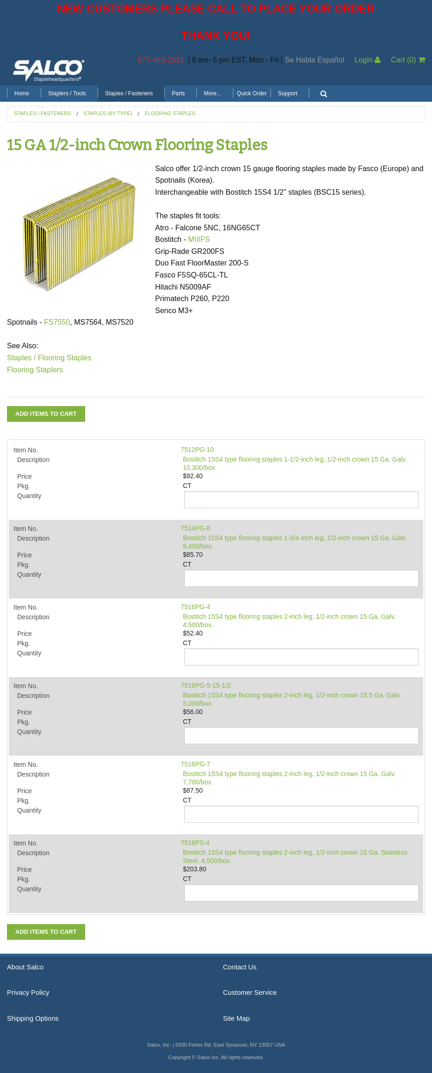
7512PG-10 (197, 449)
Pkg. (23, 486)
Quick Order (252, 93)
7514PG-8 (195, 528)
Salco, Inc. (48, 70)
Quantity (29, 496)
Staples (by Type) (107, 113)
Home (21, 93)
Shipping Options (33, 1018)
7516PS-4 (195, 842)
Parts (178, 93)
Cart (408, 60)
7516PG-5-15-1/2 (206, 685)
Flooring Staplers (35, 370)
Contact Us (240, 967)
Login (367, 60)
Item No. (25, 450)
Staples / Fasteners (129, 93)
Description (33, 459)
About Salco (25, 967)
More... (212, 93)
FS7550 (57, 322)
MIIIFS (199, 239)
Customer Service (250, 992)
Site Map (236, 1018)
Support (287, 93)
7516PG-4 (195, 606)
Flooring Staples (170, 113)
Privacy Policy (28, 992)
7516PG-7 (195, 764)
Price (24, 476)
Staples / (21, 358)
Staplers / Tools (67, 93)
